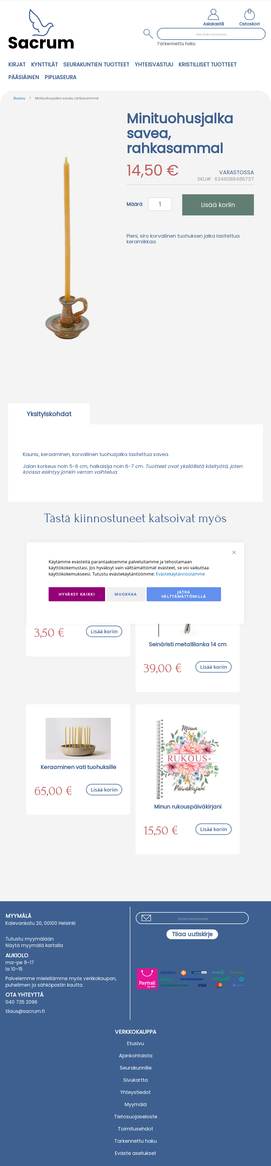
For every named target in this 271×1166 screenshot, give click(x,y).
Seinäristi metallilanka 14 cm (187, 644)
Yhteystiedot (135, 1092)
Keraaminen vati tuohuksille (78, 767)
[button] (213, 18)
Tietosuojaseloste (135, 1116)
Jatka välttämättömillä (183, 594)
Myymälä (136, 1104)
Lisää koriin (104, 631)
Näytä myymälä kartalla (34, 945)
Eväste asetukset (135, 1153)
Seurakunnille (136, 1067)
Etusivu (19, 98)
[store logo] (41, 28)
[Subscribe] (192, 934)
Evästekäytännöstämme (180, 574)
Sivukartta (135, 1080)
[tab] (49, 413)
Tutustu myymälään (29, 939)
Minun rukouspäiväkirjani (187, 806)
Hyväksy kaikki (77, 594)
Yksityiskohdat (49, 414)
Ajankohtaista (135, 1055)
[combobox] (211, 34)
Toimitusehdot (135, 1128)
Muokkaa (126, 594)
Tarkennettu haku (176, 44)
